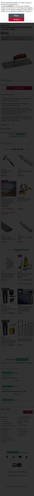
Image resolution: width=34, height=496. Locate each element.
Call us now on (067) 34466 (17, 472)
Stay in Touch (5, 409)
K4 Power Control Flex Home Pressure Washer (25, 275)
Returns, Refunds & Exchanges (22, 422)
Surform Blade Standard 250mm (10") (8, 238)
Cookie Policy (21, 436)
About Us (4, 419)
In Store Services (22, 425)
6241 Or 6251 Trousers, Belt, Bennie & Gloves (8, 309)
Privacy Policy (21, 434)
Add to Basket (19, 88)
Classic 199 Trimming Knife (25, 238)
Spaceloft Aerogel (6, 438)
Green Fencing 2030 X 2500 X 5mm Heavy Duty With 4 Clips (8, 275)
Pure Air (3, 432)
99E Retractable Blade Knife (25, 172)
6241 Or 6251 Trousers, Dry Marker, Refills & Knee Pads (8, 341)
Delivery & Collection (23, 419)
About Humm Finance (7, 440)
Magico (11, 486)
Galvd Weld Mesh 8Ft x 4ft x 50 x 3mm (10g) (25, 340)
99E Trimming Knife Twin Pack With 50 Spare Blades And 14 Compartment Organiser (8, 202)
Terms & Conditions (23, 432)
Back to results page (8, 143)
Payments (4, 436)
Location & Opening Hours (8, 425)
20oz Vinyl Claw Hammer (6, 172)
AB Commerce (24, 486)
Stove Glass (4, 434)
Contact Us (4, 421)
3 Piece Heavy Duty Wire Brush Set (24, 200)
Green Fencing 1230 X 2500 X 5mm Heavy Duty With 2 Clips (25, 309)
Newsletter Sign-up (6, 423)
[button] (31, 46)
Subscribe (28, 412)
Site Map (4, 442)
